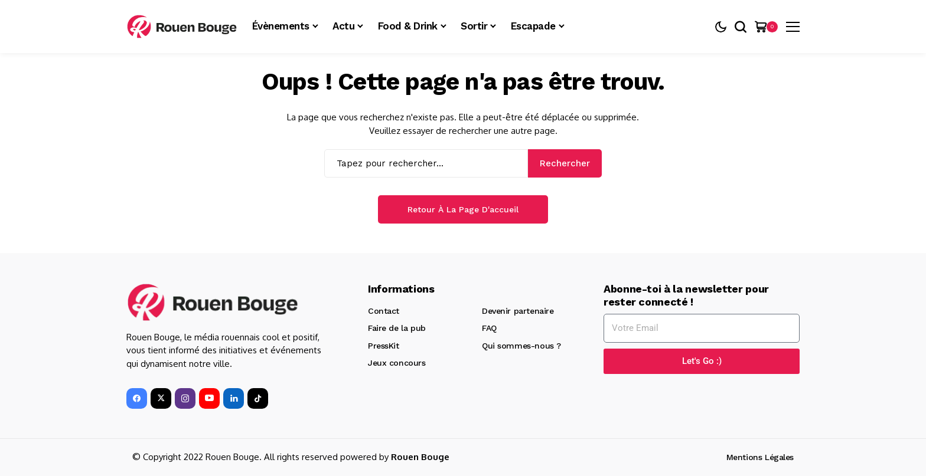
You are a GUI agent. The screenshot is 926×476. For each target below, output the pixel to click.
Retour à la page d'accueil (463, 209)
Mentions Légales (760, 457)
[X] (161, 398)
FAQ (489, 328)
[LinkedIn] (233, 398)
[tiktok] (257, 398)
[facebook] (136, 398)
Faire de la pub (397, 328)
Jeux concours (397, 362)
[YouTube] (209, 398)
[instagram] (185, 398)
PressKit (383, 345)
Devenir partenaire (517, 311)
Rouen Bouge (420, 456)
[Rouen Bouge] (183, 27)
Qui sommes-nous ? (521, 345)
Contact (383, 311)
